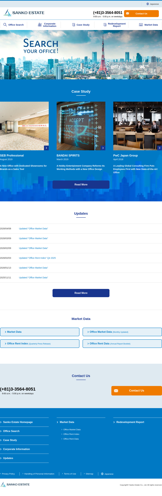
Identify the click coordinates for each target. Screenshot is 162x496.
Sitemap (89, 474)
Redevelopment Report (130, 422)
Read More (81, 184)
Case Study (10, 440)
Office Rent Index (29, 343)
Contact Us (141, 13)
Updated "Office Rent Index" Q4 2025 (37, 258)
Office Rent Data (110, 343)
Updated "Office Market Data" (33, 228)
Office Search (11, 431)
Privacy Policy (8, 474)
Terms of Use (70, 474)
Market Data (14, 332)
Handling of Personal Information (39, 474)
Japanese (152, 4)
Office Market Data (109, 332)
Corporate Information (16, 449)
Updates (8, 458)
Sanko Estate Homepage (18, 422)
